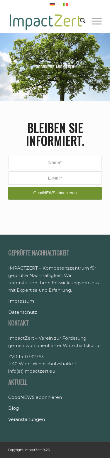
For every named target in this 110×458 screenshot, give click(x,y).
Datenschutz (22, 312)
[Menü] (94, 21)
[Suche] (80, 21)
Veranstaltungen (26, 419)
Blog (13, 408)
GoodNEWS (21, 397)
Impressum (21, 301)
